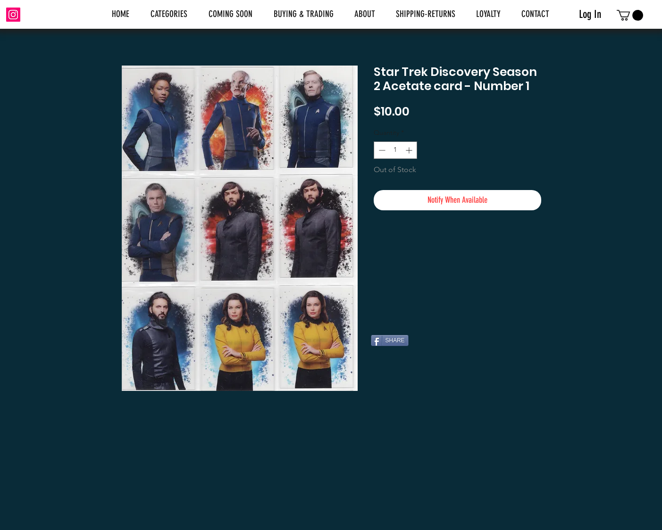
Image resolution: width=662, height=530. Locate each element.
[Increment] (410, 150)
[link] (630, 15)
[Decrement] (381, 150)
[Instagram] (13, 15)
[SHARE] (390, 340)
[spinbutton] (395, 150)
